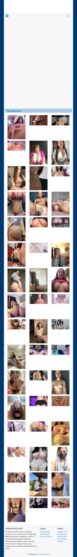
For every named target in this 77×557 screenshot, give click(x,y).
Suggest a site (62, 532)
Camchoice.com (43, 554)
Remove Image (45, 536)
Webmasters (62, 536)
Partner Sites (62, 534)
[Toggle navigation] (68, 16)
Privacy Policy (45, 532)
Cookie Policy (45, 534)
